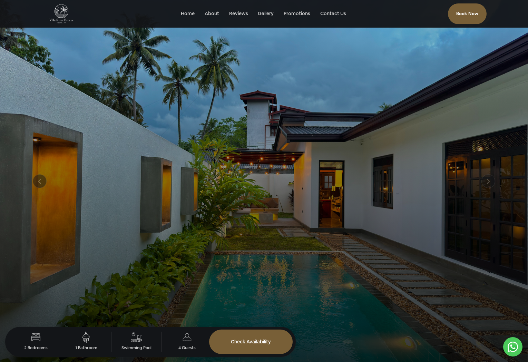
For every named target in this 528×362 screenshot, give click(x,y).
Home (188, 13)
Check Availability (251, 342)
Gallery (266, 13)
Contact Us (333, 13)
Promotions (297, 13)
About (212, 13)
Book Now (467, 14)
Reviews (238, 13)
